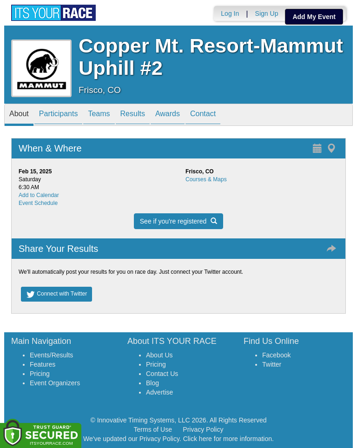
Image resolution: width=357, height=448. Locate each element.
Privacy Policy (203, 429)
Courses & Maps (206, 179)
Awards (167, 115)
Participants (58, 115)
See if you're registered (178, 221)
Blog (152, 383)
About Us (159, 355)
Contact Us (162, 373)
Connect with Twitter (56, 294)
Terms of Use (153, 429)
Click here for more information (227, 438)
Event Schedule (38, 203)
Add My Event (314, 16)
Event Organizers (55, 383)
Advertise (159, 392)
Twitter (271, 364)
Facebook (276, 355)
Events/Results (51, 355)
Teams (99, 115)
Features (42, 364)
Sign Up (266, 13)
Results (132, 115)
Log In (230, 13)
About (19, 115)
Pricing (40, 373)
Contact (203, 115)
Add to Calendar (39, 195)
